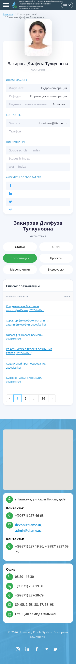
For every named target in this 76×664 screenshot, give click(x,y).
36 (43, 398)
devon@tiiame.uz (28, 525)
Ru (67, 5)
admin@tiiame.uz (28, 530)
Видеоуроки (56, 269)
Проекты (56, 258)
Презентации (20, 258)
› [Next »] (51, 398)
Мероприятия (20, 269)
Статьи (20, 247)
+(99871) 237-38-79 (29, 595)
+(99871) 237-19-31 (29, 586)
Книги (56, 247)
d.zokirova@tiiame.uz (52, 123)
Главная (8, 14)
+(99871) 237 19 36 (29, 546)
